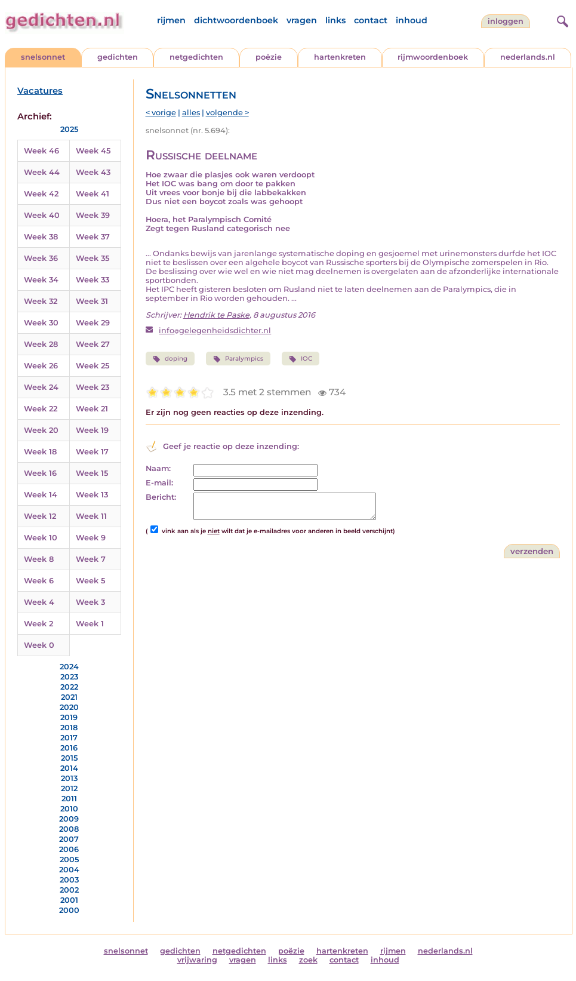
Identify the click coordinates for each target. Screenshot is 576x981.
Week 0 (39, 645)
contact (370, 20)
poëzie (268, 57)
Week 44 (42, 172)
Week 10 (40, 537)
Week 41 (92, 193)
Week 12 (40, 516)
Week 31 (92, 301)
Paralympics (238, 359)
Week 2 (38, 623)
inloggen (505, 21)
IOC (300, 359)
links (335, 20)
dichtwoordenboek (236, 20)
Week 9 (91, 537)
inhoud (411, 20)
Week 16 (40, 473)
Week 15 (92, 473)
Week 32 (40, 301)
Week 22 (40, 408)
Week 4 (39, 602)
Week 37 (93, 236)
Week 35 (92, 258)
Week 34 (41, 279)
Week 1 (90, 623)
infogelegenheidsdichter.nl (215, 330)
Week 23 (92, 387)
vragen (302, 20)
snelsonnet (43, 57)
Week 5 (90, 580)
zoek (308, 959)
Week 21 (92, 408)
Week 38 (41, 236)
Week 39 (93, 215)
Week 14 (40, 494)
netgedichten (196, 57)
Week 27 (93, 344)
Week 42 (41, 193)
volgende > (227, 112)
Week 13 (92, 494)
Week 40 (42, 215)
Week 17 (92, 451)
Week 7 (91, 559)
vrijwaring (197, 959)
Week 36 (41, 258)
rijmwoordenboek (433, 57)
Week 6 (39, 580)
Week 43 (93, 172)
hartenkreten (340, 57)
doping (170, 359)
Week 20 (41, 430)
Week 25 (92, 365)
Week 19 (92, 430)
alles (191, 112)
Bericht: (161, 497)
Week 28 (41, 344)
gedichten (117, 57)
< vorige (161, 112)
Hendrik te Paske (216, 314)
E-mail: (159, 482)
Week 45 (93, 150)
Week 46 (41, 150)
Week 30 (41, 322)
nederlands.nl (527, 57)
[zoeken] (561, 20)
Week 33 (92, 279)
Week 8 (39, 559)
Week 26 (41, 365)
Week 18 (40, 451)
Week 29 (93, 322)
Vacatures (40, 90)
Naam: (158, 468)
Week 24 (41, 387)
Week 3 (90, 602)
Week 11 (91, 516)
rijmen (171, 20)
